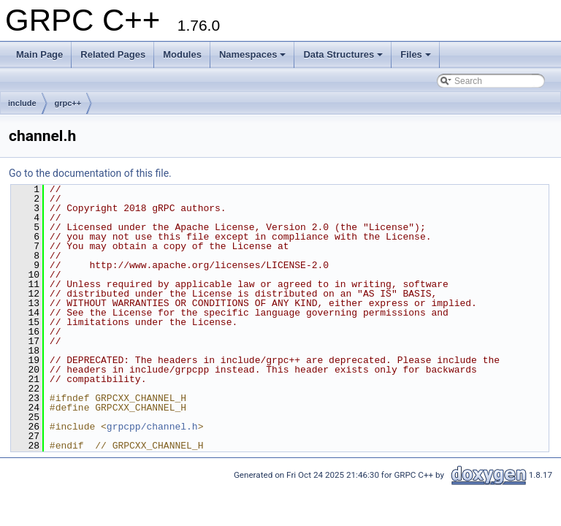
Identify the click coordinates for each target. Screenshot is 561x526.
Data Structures (343, 54)
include (22, 103)
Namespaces (252, 54)
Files (415, 54)
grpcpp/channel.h (152, 426)
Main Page (39, 54)
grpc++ (68, 103)
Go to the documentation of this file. (90, 173)
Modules (182, 54)
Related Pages (112, 54)
